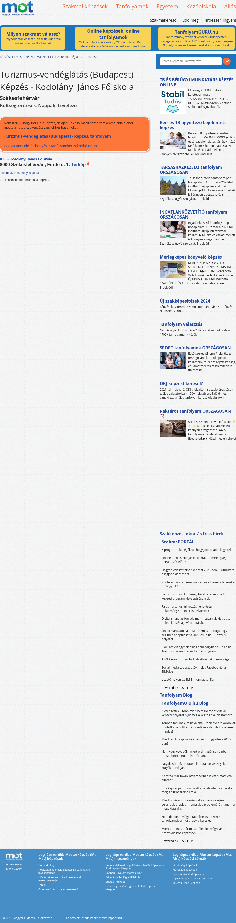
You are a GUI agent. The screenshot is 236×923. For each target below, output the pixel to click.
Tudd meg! (190, 20)
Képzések (6, 57)
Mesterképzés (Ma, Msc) (32, 57)
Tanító (42, 884)
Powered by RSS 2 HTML (178, 688)
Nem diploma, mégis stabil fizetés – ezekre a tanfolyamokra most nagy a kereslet (192, 819)
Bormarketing (46, 865)
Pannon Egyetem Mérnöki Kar (123, 872)
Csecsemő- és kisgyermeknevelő (58, 889)
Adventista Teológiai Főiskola (122, 877)
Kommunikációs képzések (188, 874)
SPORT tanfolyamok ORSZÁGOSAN (195, 348)
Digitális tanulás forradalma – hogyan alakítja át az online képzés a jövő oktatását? (196, 620)
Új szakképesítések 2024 (185, 301)
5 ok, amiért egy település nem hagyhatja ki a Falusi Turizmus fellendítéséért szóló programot (197, 649)
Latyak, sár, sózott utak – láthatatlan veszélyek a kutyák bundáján (194, 766)
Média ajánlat (14, 868)
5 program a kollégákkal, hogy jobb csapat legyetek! (197, 550)
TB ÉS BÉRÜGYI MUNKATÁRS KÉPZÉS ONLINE (196, 82)
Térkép (80, 164)
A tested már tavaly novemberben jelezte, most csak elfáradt (197, 778)
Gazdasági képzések (185, 865)
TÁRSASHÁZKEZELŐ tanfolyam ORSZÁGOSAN (191, 169)
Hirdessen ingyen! (219, 20)
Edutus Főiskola (115, 881)
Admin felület (14, 864)
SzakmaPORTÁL (178, 542)
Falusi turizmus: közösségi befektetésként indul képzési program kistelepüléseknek (194, 596)
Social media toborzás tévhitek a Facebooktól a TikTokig (194, 669)
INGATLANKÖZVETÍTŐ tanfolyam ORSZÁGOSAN (193, 214)
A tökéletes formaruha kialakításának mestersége (195, 659)
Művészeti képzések (185, 869)
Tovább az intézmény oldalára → (21, 173)
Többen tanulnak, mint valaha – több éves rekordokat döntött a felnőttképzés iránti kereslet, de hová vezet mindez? (198, 727)
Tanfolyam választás (181, 324)
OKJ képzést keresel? (181, 383)
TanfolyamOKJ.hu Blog (185, 703)
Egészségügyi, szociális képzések (193, 878)
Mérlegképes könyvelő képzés (191, 257)
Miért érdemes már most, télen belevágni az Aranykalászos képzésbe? (192, 831)
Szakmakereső (163, 20)
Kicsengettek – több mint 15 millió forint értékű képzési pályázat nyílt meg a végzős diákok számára (197, 713)
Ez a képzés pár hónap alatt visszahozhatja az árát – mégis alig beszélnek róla (197, 790)
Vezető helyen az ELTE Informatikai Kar (188, 679)
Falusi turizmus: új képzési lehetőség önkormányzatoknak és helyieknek (187, 608)
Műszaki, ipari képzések (187, 882)
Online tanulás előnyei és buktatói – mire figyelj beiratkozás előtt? (194, 560)
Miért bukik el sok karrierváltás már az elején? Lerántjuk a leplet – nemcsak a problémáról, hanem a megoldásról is (198, 804)
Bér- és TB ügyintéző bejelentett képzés (193, 125)
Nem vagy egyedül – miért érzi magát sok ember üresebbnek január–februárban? (195, 753)
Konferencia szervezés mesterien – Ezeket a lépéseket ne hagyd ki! (198, 584)
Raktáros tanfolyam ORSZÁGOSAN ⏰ (195, 413)
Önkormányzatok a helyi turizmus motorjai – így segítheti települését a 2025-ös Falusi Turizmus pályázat (194, 635)
